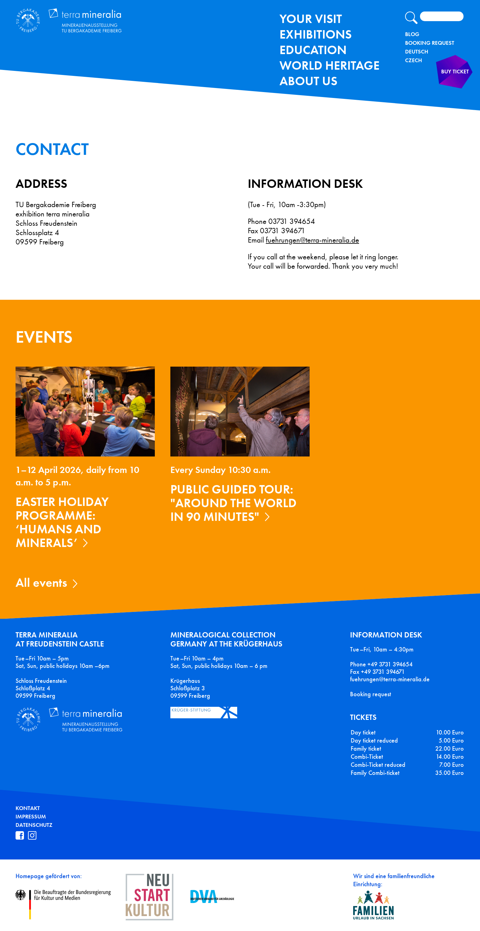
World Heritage (329, 65)
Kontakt (28, 808)
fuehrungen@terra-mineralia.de (312, 240)
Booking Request (429, 42)
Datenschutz (34, 825)
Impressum (31, 816)
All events (41, 583)
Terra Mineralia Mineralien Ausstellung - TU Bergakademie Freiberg (93, 26)
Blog (412, 34)
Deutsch (416, 51)
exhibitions (315, 34)
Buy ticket (445, 85)
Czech (413, 60)
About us (308, 81)
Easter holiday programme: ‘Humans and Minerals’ (62, 522)
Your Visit (310, 19)
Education (313, 50)
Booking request (370, 694)
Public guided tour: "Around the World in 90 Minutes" (233, 503)
